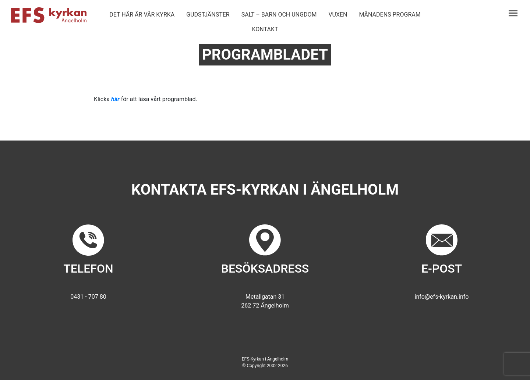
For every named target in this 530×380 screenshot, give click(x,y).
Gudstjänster (207, 14)
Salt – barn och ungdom (279, 14)
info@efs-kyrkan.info (442, 296)
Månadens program (390, 14)
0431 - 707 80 (88, 296)
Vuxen (337, 14)
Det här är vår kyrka (141, 14)
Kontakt (265, 29)
